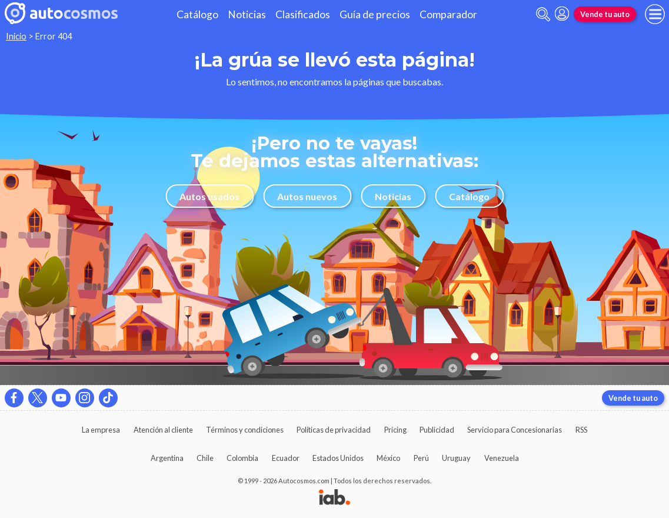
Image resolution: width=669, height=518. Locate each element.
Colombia (242, 458)
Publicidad (437, 429)
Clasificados (302, 14)
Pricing (395, 429)
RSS (581, 429)
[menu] (655, 14)
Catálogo (197, 14)
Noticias (247, 14)
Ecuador (285, 458)
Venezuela (501, 458)
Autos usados (209, 196)
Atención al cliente (163, 429)
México (388, 458)
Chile (205, 458)
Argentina (167, 458)
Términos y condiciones (245, 429)
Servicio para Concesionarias (514, 429)
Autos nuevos (307, 196)
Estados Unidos (338, 458)
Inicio (16, 36)
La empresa (101, 429)
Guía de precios (375, 14)
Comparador (448, 14)
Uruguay (456, 458)
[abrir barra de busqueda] (543, 14)
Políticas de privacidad (334, 429)
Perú (421, 458)
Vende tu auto (605, 14)
